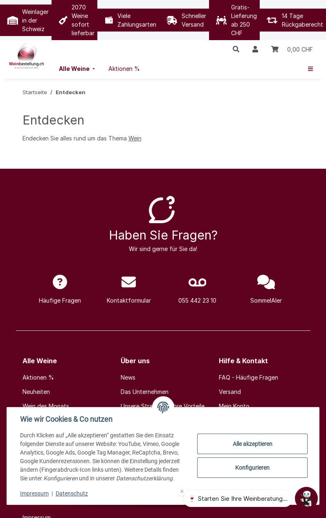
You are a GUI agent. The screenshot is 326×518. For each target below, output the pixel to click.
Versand (230, 391)
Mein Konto (234, 406)
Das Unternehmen (145, 391)
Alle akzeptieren (252, 444)
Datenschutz (72, 493)
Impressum (34, 493)
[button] (236, 49)
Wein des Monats (45, 406)
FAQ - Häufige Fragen (248, 377)
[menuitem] (78, 69)
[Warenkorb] (292, 49)
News (128, 377)
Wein (135, 138)
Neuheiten (36, 391)
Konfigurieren (252, 467)
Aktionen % (38, 377)
